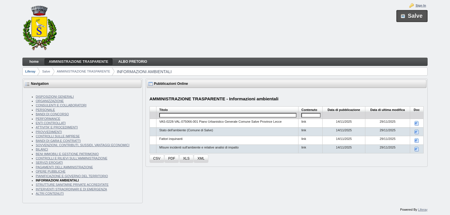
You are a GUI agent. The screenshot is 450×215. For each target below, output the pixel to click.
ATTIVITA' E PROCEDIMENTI (57, 127)
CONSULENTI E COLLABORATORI (61, 105)
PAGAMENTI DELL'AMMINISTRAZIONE (64, 167)
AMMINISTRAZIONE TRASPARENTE (83, 71)
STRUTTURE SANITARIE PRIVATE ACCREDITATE (72, 184)
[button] (157, 159)
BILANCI (42, 149)
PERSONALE (45, 110)
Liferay (30, 71)
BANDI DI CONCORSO (52, 114)
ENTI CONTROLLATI (50, 123)
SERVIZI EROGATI (49, 162)
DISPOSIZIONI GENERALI (55, 96)
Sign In (421, 5)
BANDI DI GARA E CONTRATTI (58, 140)
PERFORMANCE (48, 118)
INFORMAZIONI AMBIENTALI (144, 71)
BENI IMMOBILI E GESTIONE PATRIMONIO (67, 154)
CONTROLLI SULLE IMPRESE (57, 136)
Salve (46, 71)
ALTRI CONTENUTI (50, 193)
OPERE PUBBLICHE (50, 171)
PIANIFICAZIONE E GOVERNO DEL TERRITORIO (72, 176)
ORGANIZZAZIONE (50, 101)
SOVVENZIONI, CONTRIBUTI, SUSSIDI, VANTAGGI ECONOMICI (82, 145)
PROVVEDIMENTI (49, 132)
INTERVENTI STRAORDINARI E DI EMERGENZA (71, 189)
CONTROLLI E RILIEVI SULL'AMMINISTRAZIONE (71, 158)
